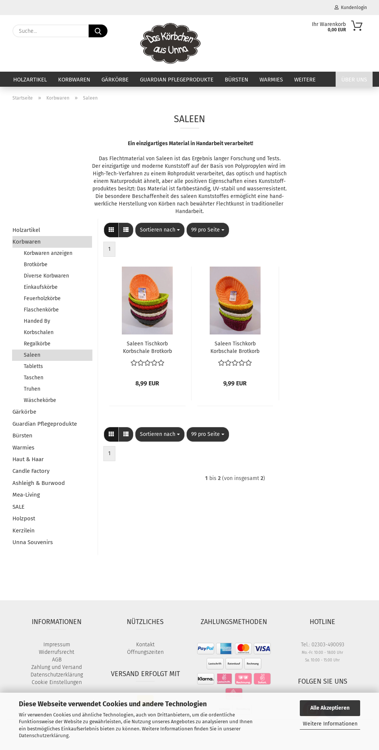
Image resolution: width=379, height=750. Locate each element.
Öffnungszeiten (145, 652)
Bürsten (236, 79)
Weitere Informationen (330, 724)
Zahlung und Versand (56, 667)
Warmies (271, 79)
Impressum (56, 644)
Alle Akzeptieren (330, 708)
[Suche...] (98, 31)
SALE (18, 506)
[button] (111, 230)
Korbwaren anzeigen (48, 253)
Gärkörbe (115, 79)
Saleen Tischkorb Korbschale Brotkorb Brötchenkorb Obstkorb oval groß (234, 346)
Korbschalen (39, 332)
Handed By (37, 321)
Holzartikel (30, 79)
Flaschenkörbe (41, 310)
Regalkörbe (37, 343)
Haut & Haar (28, 459)
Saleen (32, 355)
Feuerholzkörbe (42, 298)
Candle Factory (30, 471)
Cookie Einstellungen (57, 682)
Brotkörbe (36, 264)
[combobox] (160, 230)
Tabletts (33, 366)
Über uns (354, 79)
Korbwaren (74, 79)
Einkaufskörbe (41, 287)
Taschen (33, 377)
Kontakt (145, 644)
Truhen (32, 389)
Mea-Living (26, 494)
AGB (56, 659)
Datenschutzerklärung (44, 735)
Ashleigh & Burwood (38, 483)
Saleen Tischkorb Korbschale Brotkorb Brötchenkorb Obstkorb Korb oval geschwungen (147, 346)
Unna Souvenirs (32, 542)
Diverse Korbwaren (46, 276)
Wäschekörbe (40, 400)
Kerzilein (23, 530)
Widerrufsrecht (56, 652)
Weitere (305, 79)
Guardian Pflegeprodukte (176, 79)
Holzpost (23, 518)
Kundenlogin (351, 7)
